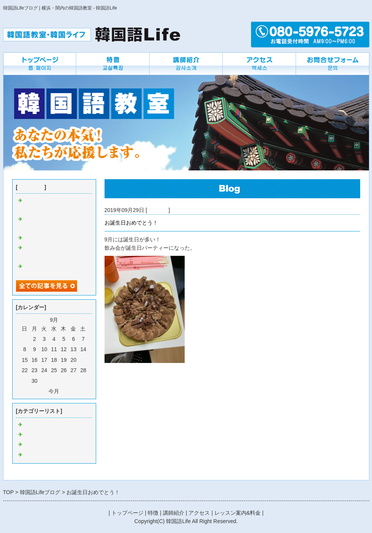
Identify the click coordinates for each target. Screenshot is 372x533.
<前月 (40, 391)
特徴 (153, 513)
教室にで (158, 210)
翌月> (67, 391)
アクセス (199, 513)
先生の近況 (37, 455)
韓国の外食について (48, 238)
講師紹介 (173, 513)
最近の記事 (31, 187)
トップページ (127, 513)
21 (83, 360)
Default (32, 425)
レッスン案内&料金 (237, 513)
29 (25, 381)
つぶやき (34, 435)
